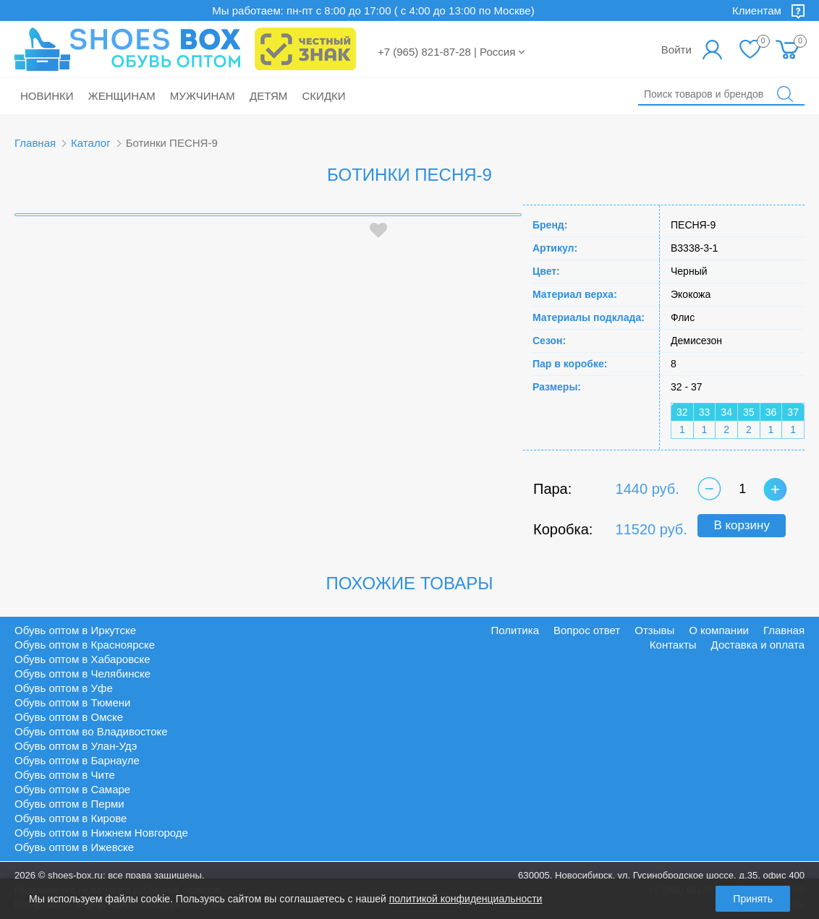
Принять (753, 899)
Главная (35, 143)
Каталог (91, 143)
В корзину (741, 525)
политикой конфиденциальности (466, 899)
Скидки (324, 96)
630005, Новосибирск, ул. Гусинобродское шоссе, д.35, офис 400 (661, 875)
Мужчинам (202, 96)
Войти (676, 49)
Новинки (47, 96)
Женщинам (122, 96)
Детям (268, 96)
